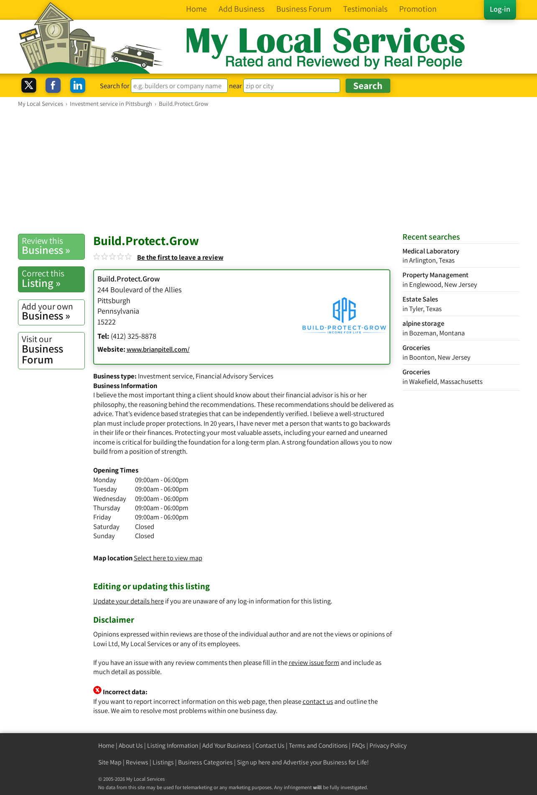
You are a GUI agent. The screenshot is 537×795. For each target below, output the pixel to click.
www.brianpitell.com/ (158, 349)
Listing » (53, 278)
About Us (131, 745)
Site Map (110, 762)
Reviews (137, 762)
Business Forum (53, 350)
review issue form (314, 662)
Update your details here (128, 601)
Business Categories (205, 762)
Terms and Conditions (318, 745)
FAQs (358, 745)
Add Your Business (226, 745)
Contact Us (270, 745)
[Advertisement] (268, 170)
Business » (53, 246)
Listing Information (172, 745)
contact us (318, 701)
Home (106, 745)
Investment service (165, 376)
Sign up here (253, 762)
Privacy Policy (388, 745)
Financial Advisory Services (234, 376)
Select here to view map (168, 557)
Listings (163, 762)
